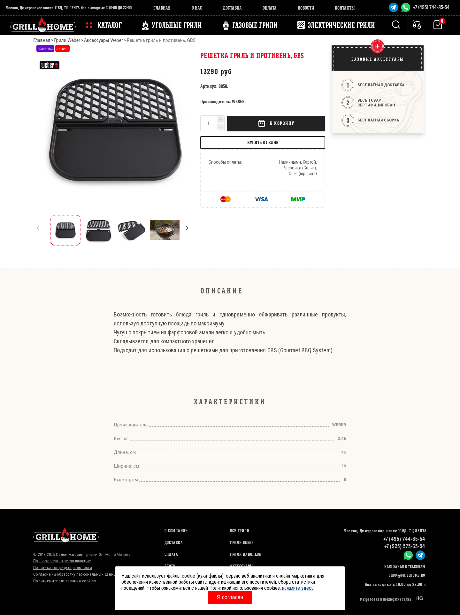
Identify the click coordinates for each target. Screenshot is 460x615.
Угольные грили (177, 25)
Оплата (270, 8)
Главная (162, 8)
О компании (176, 530)
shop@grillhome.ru (407, 575)
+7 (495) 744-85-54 (431, 7)
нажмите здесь (298, 588)
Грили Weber (67, 40)
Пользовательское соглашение (62, 560)
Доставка (232, 8)
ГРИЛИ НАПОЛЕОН (246, 554)
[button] (189, 230)
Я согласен (230, 597)
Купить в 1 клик (263, 142)
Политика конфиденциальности (62, 567)
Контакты (345, 8)
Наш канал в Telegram (404, 566)
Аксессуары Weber (103, 40)
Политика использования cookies (64, 581)
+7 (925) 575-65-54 (404, 546)
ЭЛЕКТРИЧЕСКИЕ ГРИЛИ (341, 25)
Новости (306, 8)
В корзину (276, 123)
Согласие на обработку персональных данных (76, 574)
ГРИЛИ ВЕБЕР (242, 542)
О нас (197, 8)
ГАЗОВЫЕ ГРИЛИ (255, 25)
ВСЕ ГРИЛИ (239, 530)
